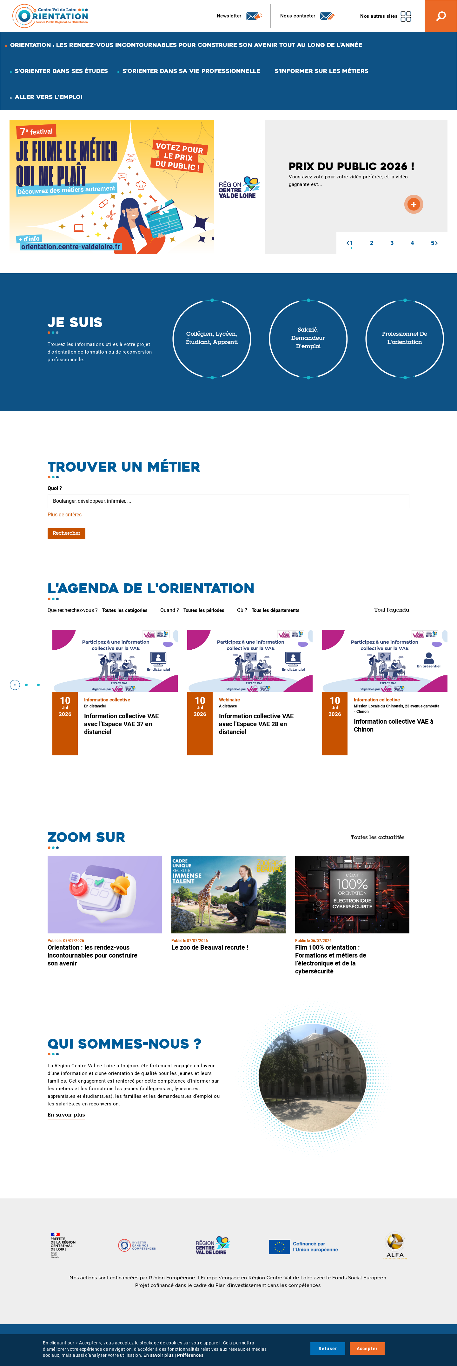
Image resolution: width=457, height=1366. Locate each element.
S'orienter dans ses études (61, 71)
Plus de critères (65, 515)
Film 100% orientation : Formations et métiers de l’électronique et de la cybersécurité (330, 959)
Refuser (328, 1348)
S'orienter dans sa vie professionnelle (191, 71)
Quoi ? (55, 488)
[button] (347, 243)
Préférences (190, 1355)
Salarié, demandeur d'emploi (308, 338)
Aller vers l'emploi (49, 97)
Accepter (367, 1348)
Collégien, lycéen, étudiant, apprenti (212, 339)
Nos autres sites (379, 16)
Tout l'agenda (391, 610)
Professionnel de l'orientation (404, 339)
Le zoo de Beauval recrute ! (209, 947)
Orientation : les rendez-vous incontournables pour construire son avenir (92, 955)
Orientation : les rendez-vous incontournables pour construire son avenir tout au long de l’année (186, 45)
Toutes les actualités (378, 837)
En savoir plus (66, 1115)
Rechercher (66, 533)
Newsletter (240, 16)
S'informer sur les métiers (321, 71)
